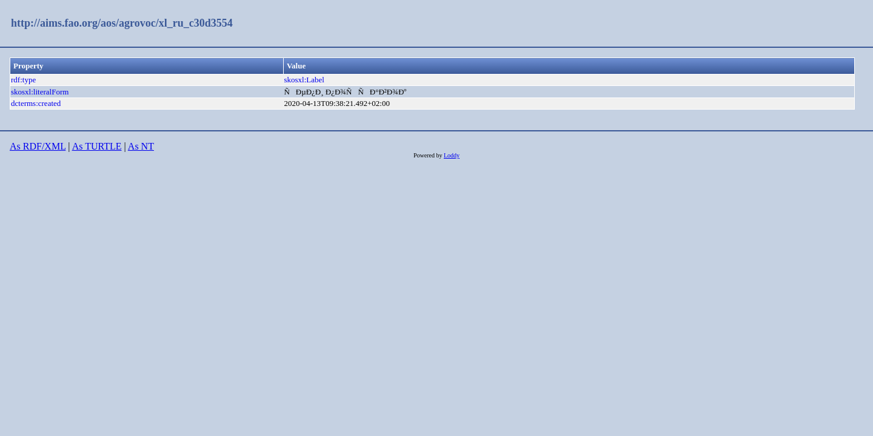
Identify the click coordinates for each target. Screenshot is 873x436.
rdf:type (23, 79)
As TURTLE (97, 146)
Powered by (428, 155)
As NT (141, 146)
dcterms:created (36, 103)
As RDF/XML (37, 146)
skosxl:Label (304, 79)
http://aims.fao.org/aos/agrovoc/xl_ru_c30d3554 (122, 23)
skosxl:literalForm (40, 91)
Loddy (452, 155)
